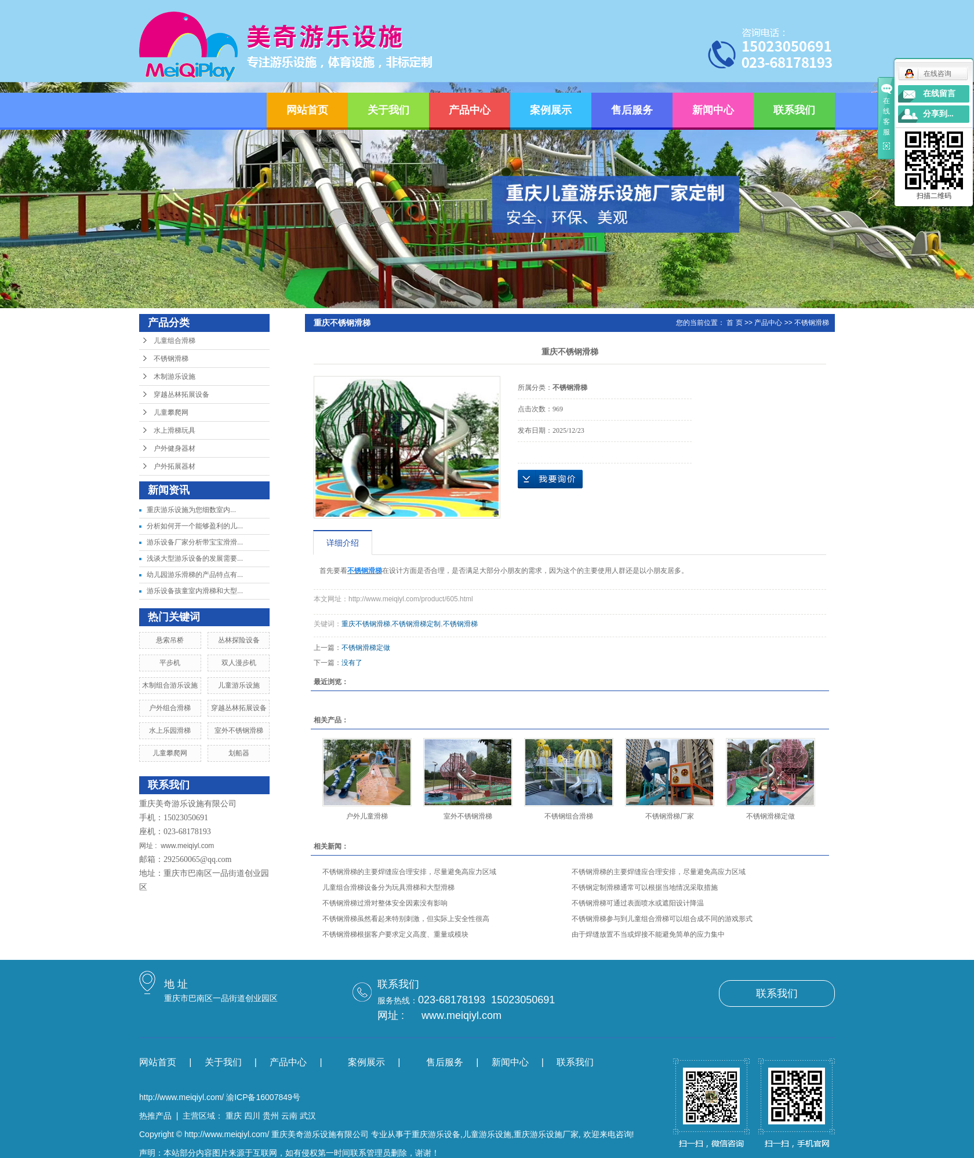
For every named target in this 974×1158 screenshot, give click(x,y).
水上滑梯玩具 (174, 430)
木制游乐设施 (174, 376)
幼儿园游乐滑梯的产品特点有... (195, 575)
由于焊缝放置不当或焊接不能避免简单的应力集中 (648, 934)
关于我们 (388, 110)
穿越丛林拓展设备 (181, 394)
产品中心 (469, 110)
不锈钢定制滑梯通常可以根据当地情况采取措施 (645, 887)
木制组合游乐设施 (170, 685)
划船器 (238, 753)
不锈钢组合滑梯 (568, 816)
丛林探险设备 (239, 640)
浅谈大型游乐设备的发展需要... (195, 558)
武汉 (308, 1115)
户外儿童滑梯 (367, 816)
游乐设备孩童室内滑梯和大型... (195, 591)
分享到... (938, 113)
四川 (252, 1115)
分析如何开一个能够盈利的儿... (195, 526)
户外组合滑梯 (170, 708)
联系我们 (794, 110)
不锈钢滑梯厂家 (669, 816)
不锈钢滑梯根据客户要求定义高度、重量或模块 (395, 934)
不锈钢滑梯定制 (416, 624)
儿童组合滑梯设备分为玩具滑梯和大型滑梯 (388, 887)
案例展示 (551, 110)
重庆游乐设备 (436, 1134)
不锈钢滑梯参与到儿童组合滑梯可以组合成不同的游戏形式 (662, 919)
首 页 (734, 323)
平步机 (169, 663)
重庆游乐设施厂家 (546, 1134)
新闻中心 (713, 110)
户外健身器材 (174, 448)
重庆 (234, 1115)
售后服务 (632, 110)
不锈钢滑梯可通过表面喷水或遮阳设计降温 (638, 903)
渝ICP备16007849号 (263, 1097)
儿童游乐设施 (239, 685)
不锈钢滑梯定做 (365, 648)
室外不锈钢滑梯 (239, 730)
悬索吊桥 (170, 640)
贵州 (271, 1115)
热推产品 (155, 1115)
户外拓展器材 (174, 466)
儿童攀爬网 (171, 412)
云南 (289, 1115)
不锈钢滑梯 (171, 359)
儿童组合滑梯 (174, 341)
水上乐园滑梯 (170, 730)
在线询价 (550, 479)
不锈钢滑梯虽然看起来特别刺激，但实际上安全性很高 (405, 919)
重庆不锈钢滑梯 (365, 624)
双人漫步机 (238, 663)
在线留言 (939, 93)
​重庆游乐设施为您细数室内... (191, 510)
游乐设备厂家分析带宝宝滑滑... (195, 542)
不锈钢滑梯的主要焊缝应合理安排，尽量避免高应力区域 (409, 872)
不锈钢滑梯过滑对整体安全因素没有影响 (385, 903)
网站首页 (307, 110)
